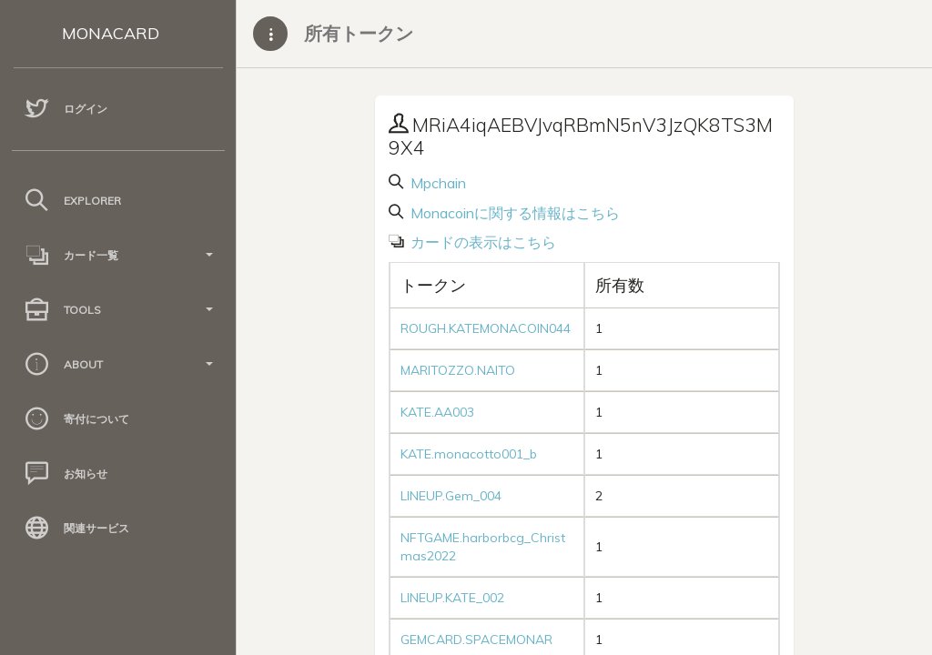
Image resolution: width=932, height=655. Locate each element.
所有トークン (358, 33)
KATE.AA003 (437, 412)
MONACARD (110, 33)
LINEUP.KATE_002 (452, 598)
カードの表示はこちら (481, 242)
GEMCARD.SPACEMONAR (476, 639)
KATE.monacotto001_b (468, 454)
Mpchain (436, 183)
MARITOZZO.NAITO (457, 370)
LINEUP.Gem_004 (450, 496)
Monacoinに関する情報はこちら (513, 213)
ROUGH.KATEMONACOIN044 (485, 328)
